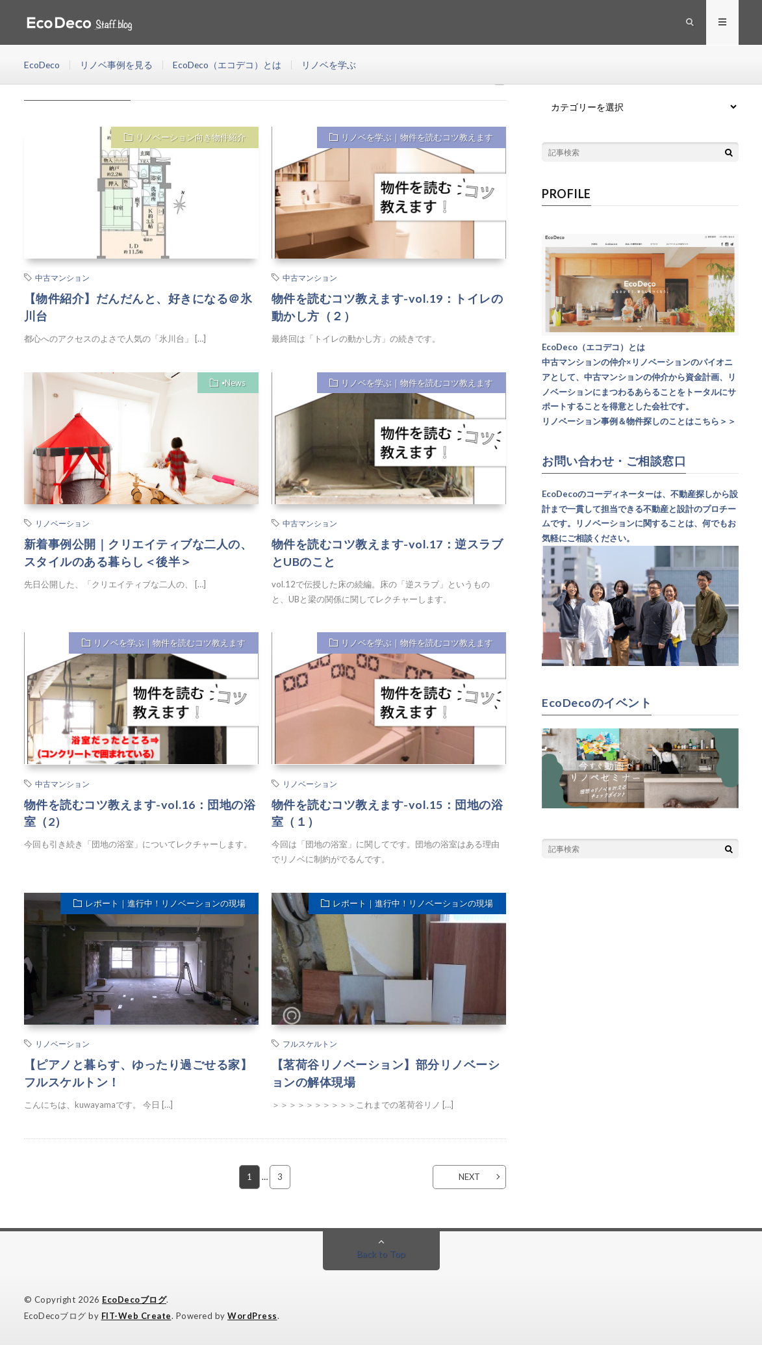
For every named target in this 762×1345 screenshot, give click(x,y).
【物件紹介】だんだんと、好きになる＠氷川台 (138, 307)
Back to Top (381, 1253)
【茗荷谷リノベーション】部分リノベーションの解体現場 (386, 1074)
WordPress (252, 1316)
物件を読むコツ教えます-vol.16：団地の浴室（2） (140, 813)
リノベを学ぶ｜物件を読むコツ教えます (417, 138)
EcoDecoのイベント (597, 702)
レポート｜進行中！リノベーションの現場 (165, 904)
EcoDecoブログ (134, 1299)
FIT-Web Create (136, 1316)
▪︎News (234, 383)
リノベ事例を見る (117, 64)
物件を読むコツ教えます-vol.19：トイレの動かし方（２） (387, 307)
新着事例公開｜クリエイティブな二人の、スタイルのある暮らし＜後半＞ (138, 553)
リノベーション (62, 523)
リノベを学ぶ (330, 64)
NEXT (468, 1177)
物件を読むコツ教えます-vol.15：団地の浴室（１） (387, 813)
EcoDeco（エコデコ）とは (228, 64)
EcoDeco (42, 64)
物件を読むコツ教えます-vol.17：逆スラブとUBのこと (387, 553)
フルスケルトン (310, 1044)
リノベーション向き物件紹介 (191, 138)
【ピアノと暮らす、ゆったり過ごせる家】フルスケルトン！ (138, 1074)
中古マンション (62, 277)
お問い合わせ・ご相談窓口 (614, 461)
